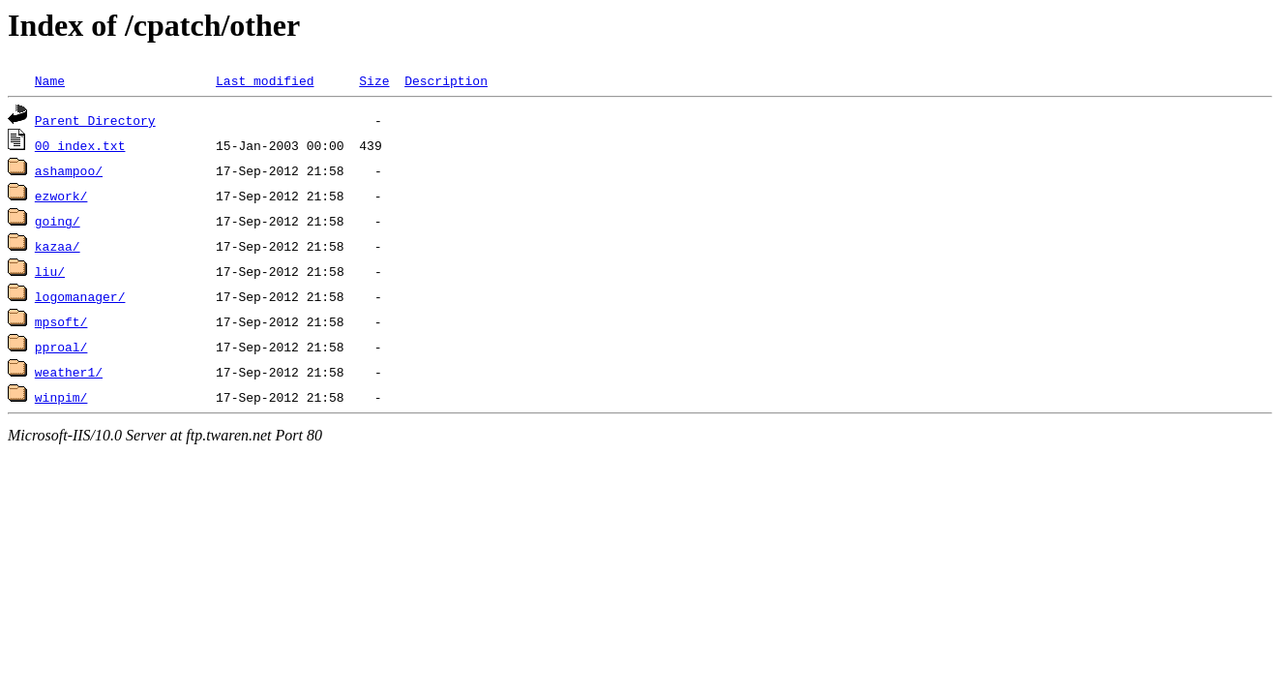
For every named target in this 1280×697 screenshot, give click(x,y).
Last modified (264, 80)
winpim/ (61, 397)
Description (446, 80)
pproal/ (61, 346)
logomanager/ (80, 296)
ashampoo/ (69, 170)
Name (50, 80)
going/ (57, 220)
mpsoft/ (61, 321)
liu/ (50, 271)
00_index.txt (80, 145)
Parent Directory (95, 120)
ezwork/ (61, 195)
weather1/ (69, 371)
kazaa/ (57, 246)
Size (374, 80)
